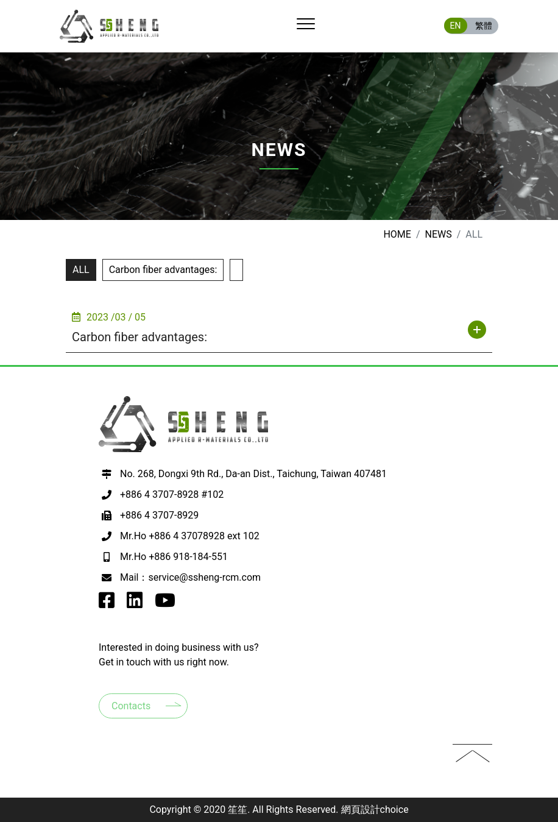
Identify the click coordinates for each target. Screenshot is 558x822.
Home (397, 234)
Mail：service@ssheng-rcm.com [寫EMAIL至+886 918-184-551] (190, 577)
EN (455, 25)
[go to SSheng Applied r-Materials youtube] (165, 603)
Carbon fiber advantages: (163, 269)
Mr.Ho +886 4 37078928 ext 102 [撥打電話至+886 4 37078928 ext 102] (190, 536)
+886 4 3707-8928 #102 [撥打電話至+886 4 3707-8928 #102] (172, 494)
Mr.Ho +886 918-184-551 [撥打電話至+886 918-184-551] (174, 556)
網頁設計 (360, 809)
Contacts (130, 706)
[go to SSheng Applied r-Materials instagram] (135, 603)
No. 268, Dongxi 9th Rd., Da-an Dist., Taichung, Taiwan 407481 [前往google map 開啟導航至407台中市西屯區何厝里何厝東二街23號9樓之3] (253, 474)
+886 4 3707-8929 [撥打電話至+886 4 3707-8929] (159, 515)
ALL (81, 269)
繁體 (483, 25)
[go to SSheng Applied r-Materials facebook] (107, 603)
